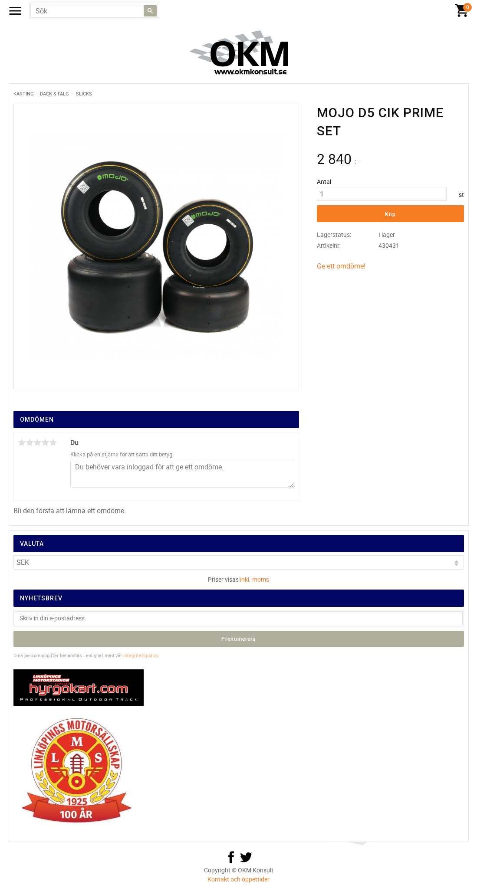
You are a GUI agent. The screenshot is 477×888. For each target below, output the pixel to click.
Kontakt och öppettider (238, 879)
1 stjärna (22, 442)
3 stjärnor (38, 442)
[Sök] (150, 10)
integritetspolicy (140, 655)
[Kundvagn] (462, 11)
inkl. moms (254, 579)
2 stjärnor (30, 442)
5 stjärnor (53, 442)
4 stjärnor (45, 442)
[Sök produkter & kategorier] (94, 11)
